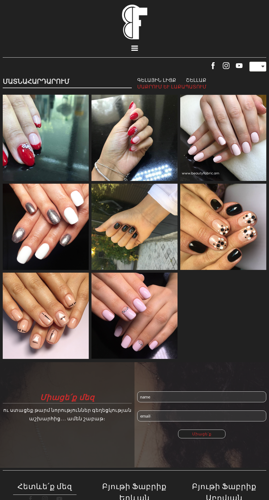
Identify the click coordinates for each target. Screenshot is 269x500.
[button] (134, 48)
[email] (201, 415)
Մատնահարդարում (36, 81)
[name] (201, 396)
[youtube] (239, 65)
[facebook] (213, 65)
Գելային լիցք (156, 80)
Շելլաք (196, 80)
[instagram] (226, 65)
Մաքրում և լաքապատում (171, 86)
